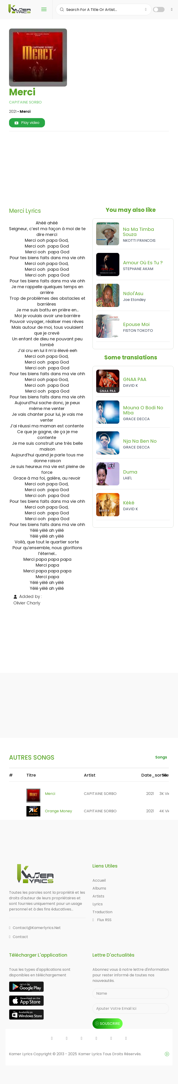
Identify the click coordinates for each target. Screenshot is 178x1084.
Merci (50, 793)
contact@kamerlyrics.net (35, 927)
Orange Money (58, 811)
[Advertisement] (95, 167)
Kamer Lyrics (90, 1054)
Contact (18, 936)
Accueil (99, 880)
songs (161, 757)
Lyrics (97, 904)
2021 (150, 793)
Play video (27, 122)
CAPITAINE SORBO (25, 102)
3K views (167, 793)
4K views (167, 811)
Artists (98, 896)
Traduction (102, 912)
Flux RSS (101, 920)
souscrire (107, 1023)
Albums (99, 888)
